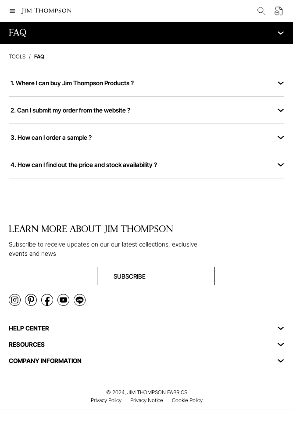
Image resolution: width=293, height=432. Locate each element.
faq (39, 56)
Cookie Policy (187, 400)
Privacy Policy (106, 400)
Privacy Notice (146, 400)
